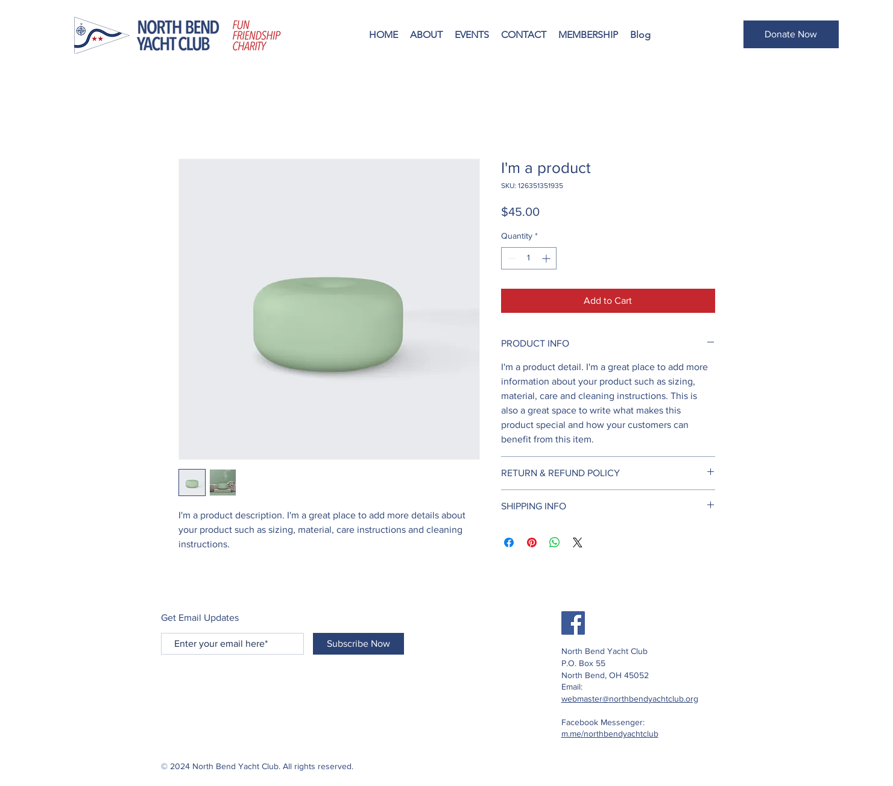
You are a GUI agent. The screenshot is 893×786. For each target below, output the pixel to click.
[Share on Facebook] (509, 542)
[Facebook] (573, 623)
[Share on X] (577, 542)
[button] (426, 34)
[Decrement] (510, 258)
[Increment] (547, 258)
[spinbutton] (529, 258)
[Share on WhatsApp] (554, 542)
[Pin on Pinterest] (532, 542)
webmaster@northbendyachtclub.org (629, 698)
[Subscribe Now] (358, 644)
